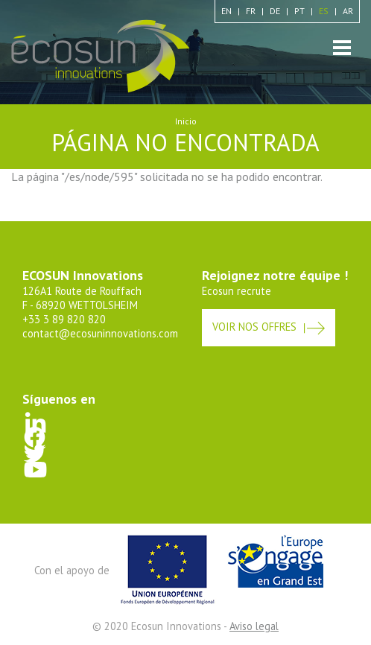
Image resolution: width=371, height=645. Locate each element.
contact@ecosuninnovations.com (100, 333)
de (275, 10)
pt (299, 10)
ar (348, 10)
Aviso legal (254, 626)
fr (251, 10)
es (324, 10)
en (226, 10)
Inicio (186, 121)
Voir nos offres (254, 327)
